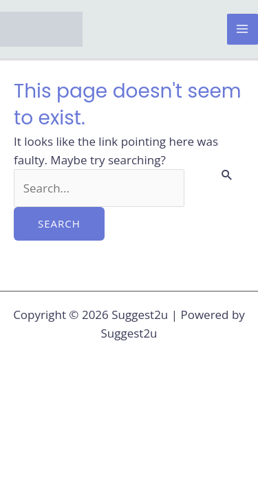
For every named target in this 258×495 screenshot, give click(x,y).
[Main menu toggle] (243, 29)
